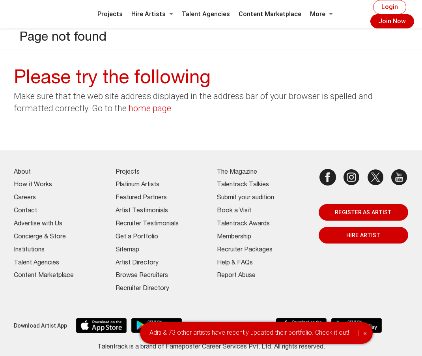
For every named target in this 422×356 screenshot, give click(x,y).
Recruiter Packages (245, 250)
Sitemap (127, 250)
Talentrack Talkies (243, 185)
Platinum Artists (137, 185)
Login (389, 7)
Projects (110, 14)
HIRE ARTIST (363, 235)
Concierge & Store (40, 237)
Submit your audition (245, 198)
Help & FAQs (235, 263)
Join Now (392, 21)
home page (150, 108)
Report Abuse (236, 276)
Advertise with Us (38, 224)
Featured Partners (141, 198)
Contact (25, 211)
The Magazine (237, 172)
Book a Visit (234, 211)
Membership (234, 237)
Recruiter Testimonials (147, 224)
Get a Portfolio (137, 237)
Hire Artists (152, 14)
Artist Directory (137, 263)
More (321, 14)
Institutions (29, 250)
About (22, 172)
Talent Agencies (206, 14)
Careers (25, 198)
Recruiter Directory (142, 289)
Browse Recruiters (142, 276)
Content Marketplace (270, 14)
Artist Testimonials (142, 211)
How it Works (33, 185)
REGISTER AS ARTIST (363, 212)
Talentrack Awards (243, 224)
